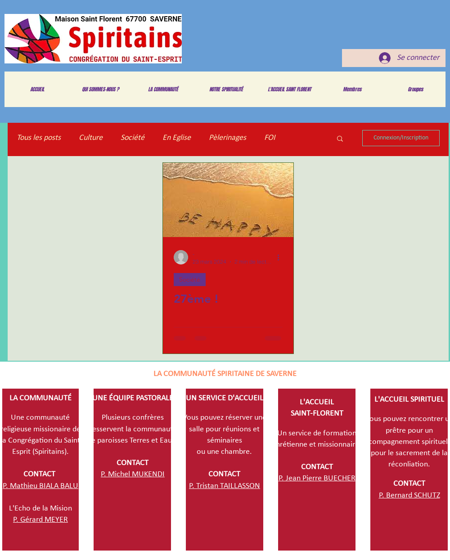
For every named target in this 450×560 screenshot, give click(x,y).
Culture (91, 138)
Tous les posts (39, 138)
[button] (340, 139)
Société (132, 138)
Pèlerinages (227, 138)
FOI (269, 138)
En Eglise (176, 138)
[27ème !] (228, 200)
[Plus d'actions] (281, 257)
